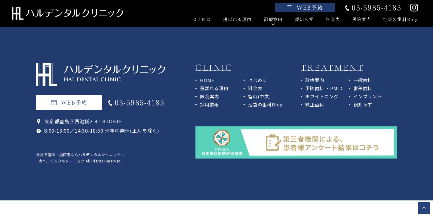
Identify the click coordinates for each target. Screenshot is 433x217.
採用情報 (209, 104)
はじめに (201, 19)
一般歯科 (362, 80)
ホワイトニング (322, 96)
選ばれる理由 (237, 19)
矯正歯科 (314, 104)
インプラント (367, 96)
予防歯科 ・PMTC (324, 88)
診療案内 (273, 19)
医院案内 (361, 19)
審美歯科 (362, 88)
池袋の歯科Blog (400, 19)
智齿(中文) (259, 96)
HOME (207, 80)
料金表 (333, 19)
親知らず (304, 19)
